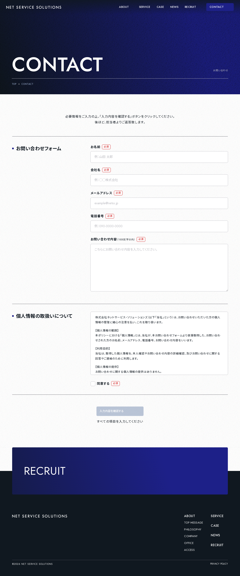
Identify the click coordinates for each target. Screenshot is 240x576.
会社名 (96, 170)
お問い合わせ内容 (113, 239)
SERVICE (144, 7)
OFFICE (189, 543)
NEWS (174, 7)
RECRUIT (192, 7)
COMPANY (190, 536)
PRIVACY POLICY (219, 564)
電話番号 (97, 216)
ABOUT (126, 7)
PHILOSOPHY (192, 529)
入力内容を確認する (112, 411)
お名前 (95, 147)
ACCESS (189, 550)
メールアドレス (101, 193)
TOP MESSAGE (193, 523)
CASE (160, 7)
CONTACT (220, 7)
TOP (14, 84)
